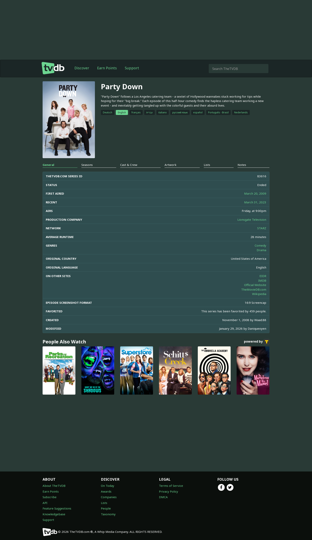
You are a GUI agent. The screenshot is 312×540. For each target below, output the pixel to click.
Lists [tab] (207, 165)
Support (132, 68)
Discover (81, 68)
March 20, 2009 (255, 193)
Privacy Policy (168, 491)
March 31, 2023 (255, 202)
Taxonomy (108, 514)
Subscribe (50, 497)
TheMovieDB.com (253, 289)
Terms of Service (171, 486)
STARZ (261, 228)
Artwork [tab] (170, 165)
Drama (261, 250)
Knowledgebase (54, 514)
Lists (104, 503)
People (106, 508)
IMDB (262, 280)
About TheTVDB (54, 486)
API (45, 503)
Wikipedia (259, 294)
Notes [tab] (242, 165)
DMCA (163, 497)
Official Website (255, 285)
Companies (109, 497)
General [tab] (48, 165)
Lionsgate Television (251, 219)
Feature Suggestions (57, 508)
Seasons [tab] (87, 165)
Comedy (260, 245)
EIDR (262, 276)
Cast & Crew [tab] (128, 165)
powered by (256, 342)
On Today (107, 486)
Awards (106, 491)
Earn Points (107, 68)
